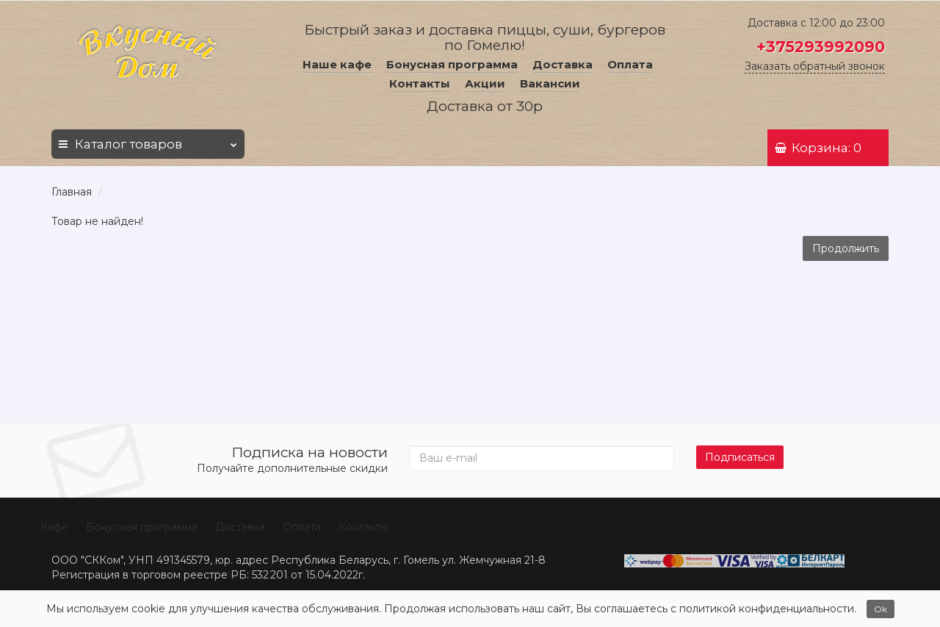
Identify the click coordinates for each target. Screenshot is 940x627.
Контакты (419, 83)
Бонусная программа (452, 64)
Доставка (562, 64)
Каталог (148, 140)
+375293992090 (820, 46)
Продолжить (845, 248)
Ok (880, 609)
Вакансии (550, 83)
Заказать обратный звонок (815, 66)
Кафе (54, 527)
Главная (71, 191)
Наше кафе (337, 64)
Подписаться (740, 457)
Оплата (630, 64)
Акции (485, 83)
